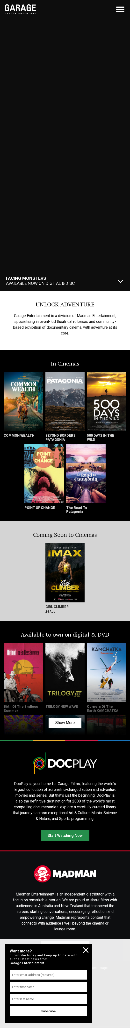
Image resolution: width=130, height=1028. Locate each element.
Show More (65, 723)
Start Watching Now (65, 835)
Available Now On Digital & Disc (40, 281)
